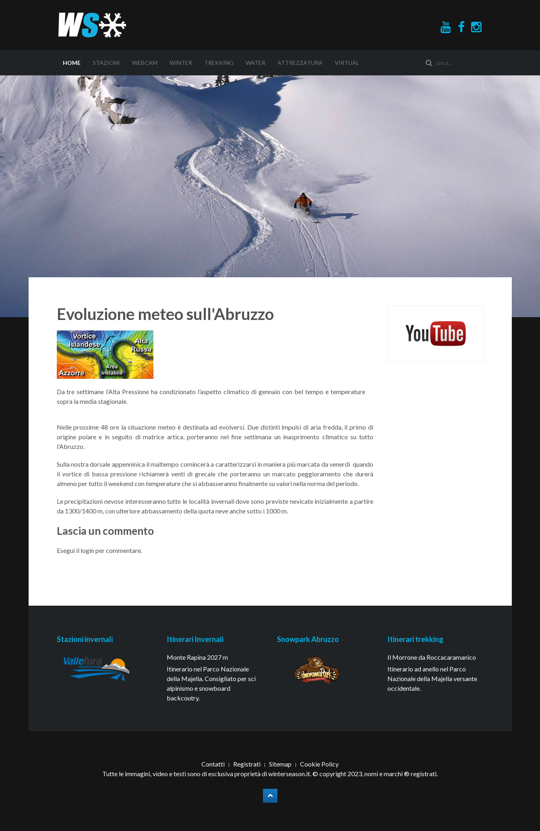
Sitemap (280, 764)
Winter (181, 62)
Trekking (219, 62)
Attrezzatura (300, 62)
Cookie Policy (319, 764)
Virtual (347, 62)
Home (72, 62)
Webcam (144, 62)
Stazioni (106, 62)
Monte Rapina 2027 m (197, 657)
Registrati (247, 764)
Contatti (213, 764)
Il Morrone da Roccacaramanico (431, 657)
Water (255, 62)
